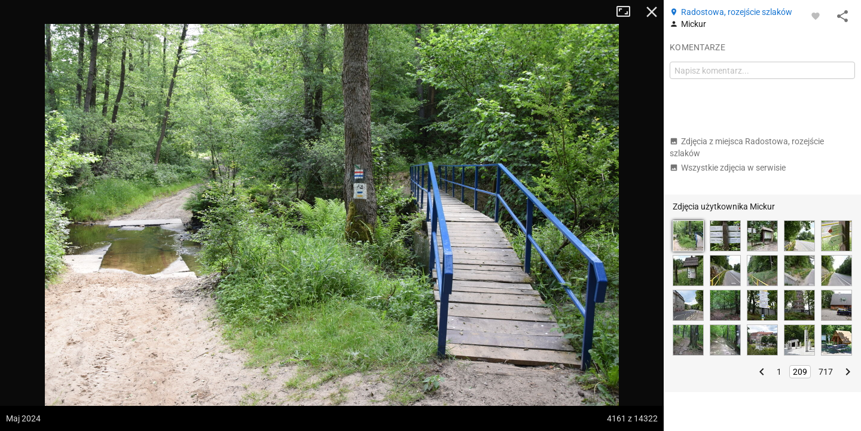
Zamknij (652, 12)
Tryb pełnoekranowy (628, 12)
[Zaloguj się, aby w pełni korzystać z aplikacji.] (815, 15)
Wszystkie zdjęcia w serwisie (728, 167)
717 (826, 372)
